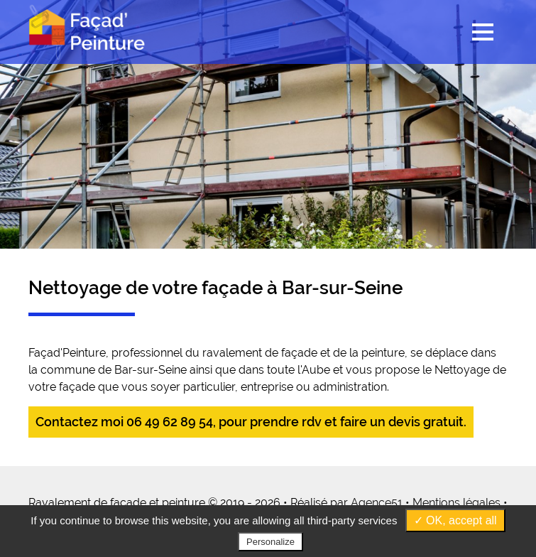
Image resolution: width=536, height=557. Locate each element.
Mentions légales (456, 502)
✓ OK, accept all (455, 520)
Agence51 (377, 502)
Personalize (270, 541)
